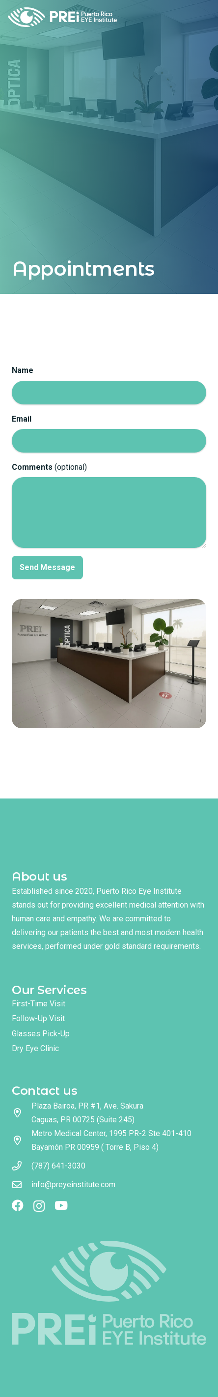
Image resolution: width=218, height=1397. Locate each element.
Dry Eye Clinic (35, 1048)
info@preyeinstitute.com (73, 1184)
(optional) (109, 505)
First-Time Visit (38, 1003)
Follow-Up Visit (38, 1018)
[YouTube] (61, 1205)
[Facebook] (18, 1205)
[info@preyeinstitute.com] (21, 1184)
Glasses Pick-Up (41, 1033)
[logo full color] (62, 17)
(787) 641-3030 (58, 1165)
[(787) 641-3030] (21, 1165)
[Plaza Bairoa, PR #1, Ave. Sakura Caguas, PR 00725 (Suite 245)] (21, 1112)
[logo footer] (109, 1292)
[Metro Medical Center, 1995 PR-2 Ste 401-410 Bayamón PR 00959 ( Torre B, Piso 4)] (21, 1140)
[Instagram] (39, 1205)
